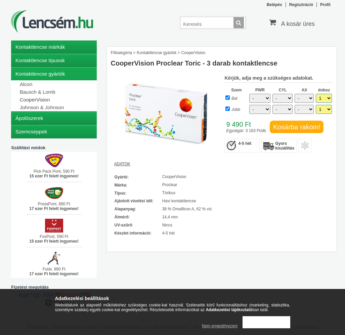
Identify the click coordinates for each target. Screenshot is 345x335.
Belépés (274, 4)
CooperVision (35, 99)
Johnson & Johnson (42, 107)
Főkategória (121, 52)
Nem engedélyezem (220, 326)
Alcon (26, 84)
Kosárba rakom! (296, 127)
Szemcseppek (31, 131)
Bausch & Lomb (37, 92)
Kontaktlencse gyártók (156, 52)
